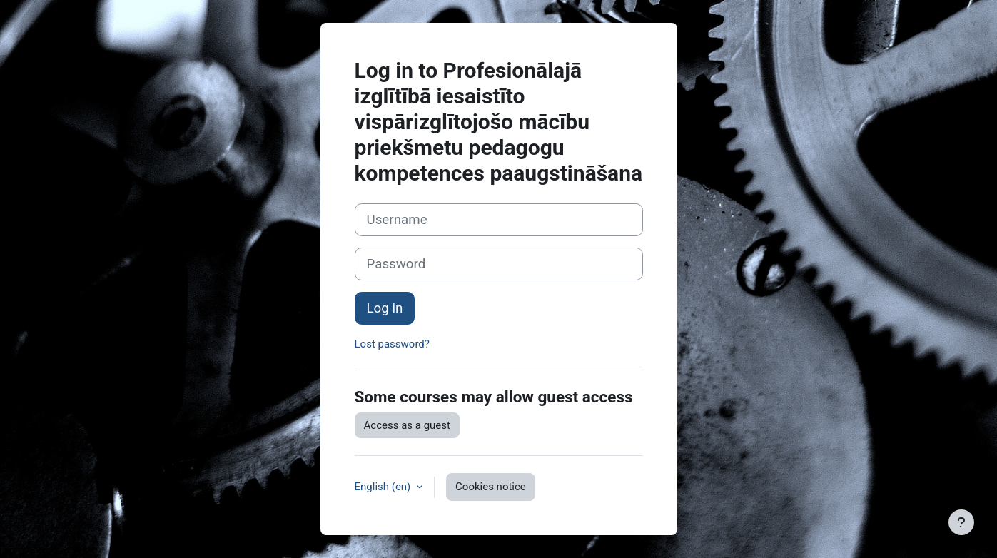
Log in (385, 308)
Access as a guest (407, 425)
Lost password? (392, 344)
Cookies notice (490, 486)
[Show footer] (961, 522)
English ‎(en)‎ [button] (384, 486)
